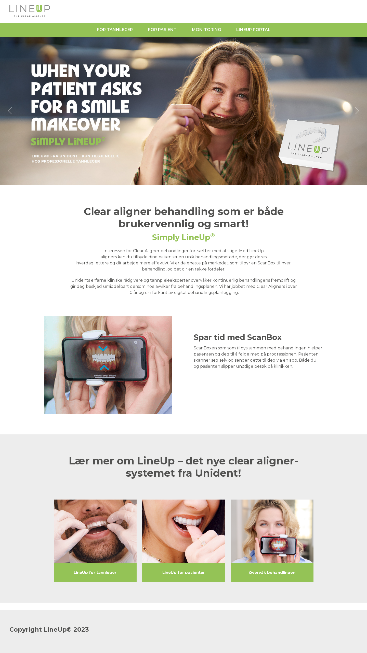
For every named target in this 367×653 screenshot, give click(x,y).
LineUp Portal (253, 29)
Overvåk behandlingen (272, 572)
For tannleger (115, 29)
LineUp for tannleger (95, 572)
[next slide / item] (357, 111)
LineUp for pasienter (183, 572)
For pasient (162, 29)
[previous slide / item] (10, 111)
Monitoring (206, 29)
